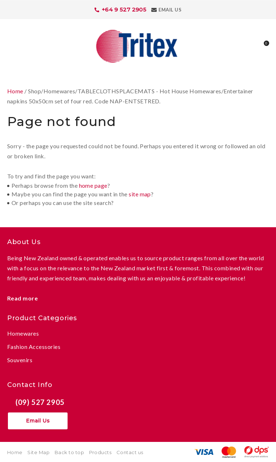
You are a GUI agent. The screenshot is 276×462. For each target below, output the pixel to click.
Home (15, 91)
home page (93, 185)
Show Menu (11, 45)
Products (100, 452)
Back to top (69, 452)
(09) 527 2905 (40, 402)
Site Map (38, 452)
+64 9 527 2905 (124, 9)
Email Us (169, 10)
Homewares (23, 333)
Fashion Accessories (33, 346)
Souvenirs (19, 359)
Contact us (129, 452)
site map (140, 194)
